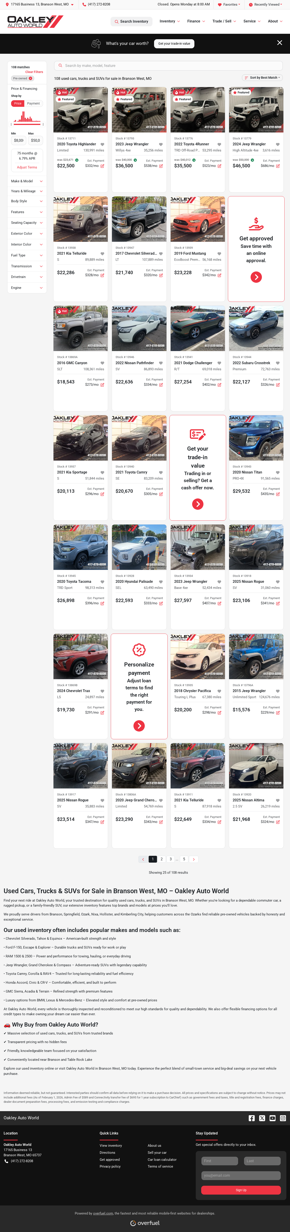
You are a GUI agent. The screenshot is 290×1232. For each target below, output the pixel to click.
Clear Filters (34, 72)
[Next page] (193, 859)
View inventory (111, 1146)
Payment (33, 103)
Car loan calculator (162, 1160)
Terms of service (160, 1166)
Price (17, 103)
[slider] (11, 124)
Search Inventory (131, 21)
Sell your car (157, 1153)
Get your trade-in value (174, 43)
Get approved (110, 1160)
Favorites (227, 4)
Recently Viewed (264, 4)
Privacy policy (110, 1166)
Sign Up (241, 1190)
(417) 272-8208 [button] (96, 4)
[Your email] (241, 1175)
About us (154, 1146)
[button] (41, 4)
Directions (107, 1153)
